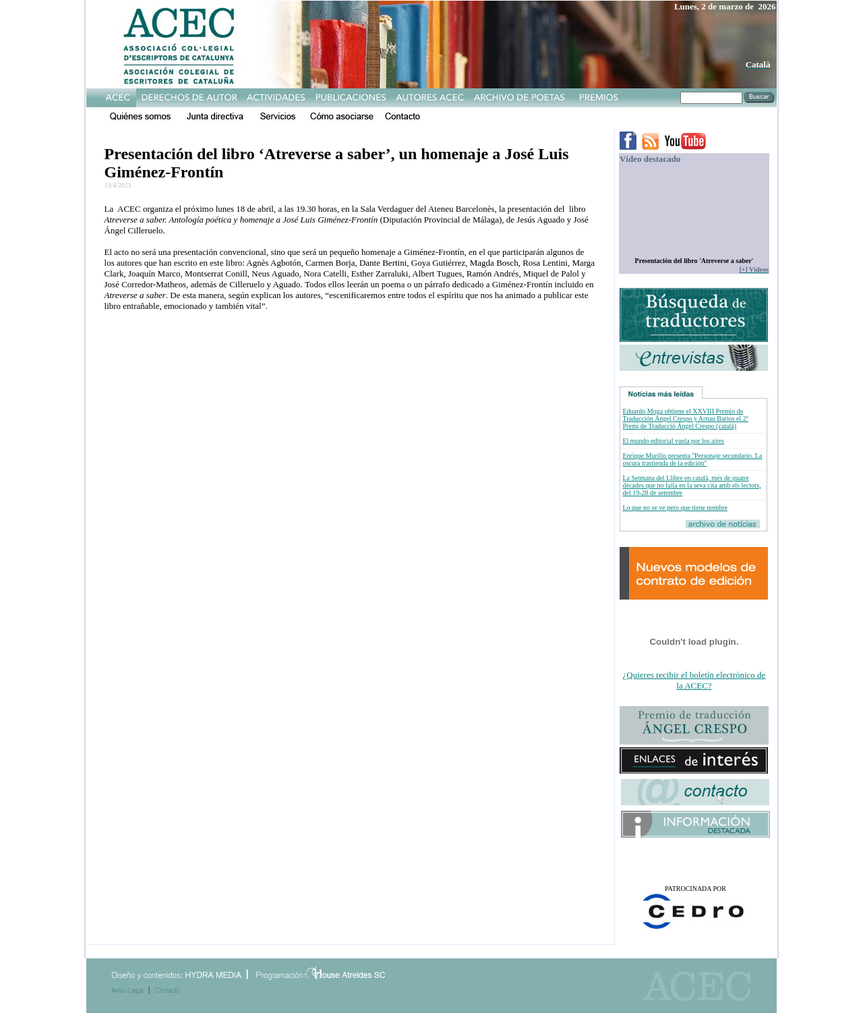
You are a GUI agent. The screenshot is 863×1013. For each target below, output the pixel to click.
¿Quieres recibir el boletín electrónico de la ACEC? (694, 680)
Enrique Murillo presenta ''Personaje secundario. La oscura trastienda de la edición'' (692, 459)
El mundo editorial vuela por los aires (673, 440)
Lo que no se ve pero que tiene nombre (674, 507)
